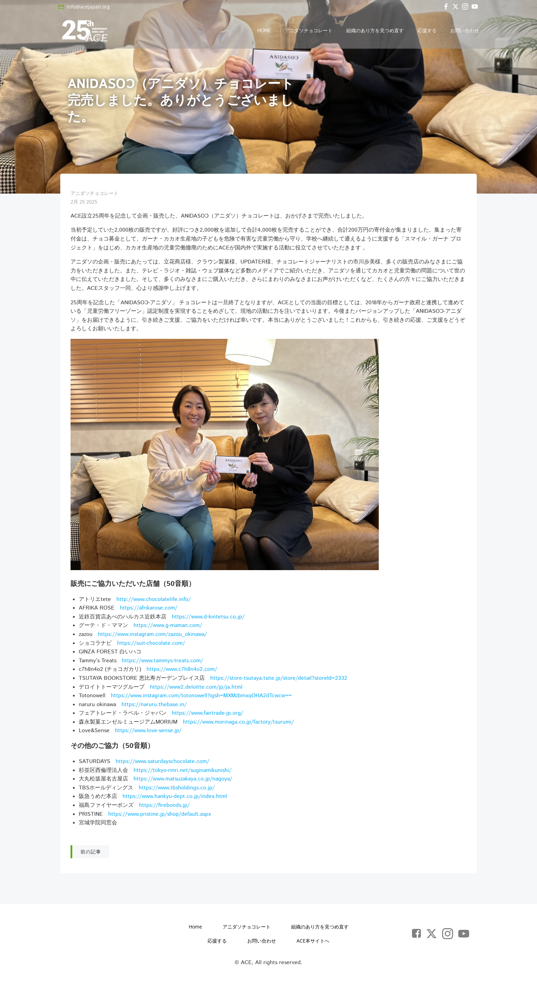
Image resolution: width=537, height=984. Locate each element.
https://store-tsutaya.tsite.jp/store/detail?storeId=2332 (278, 679)
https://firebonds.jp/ (164, 806)
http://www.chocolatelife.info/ (153, 600)
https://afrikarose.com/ (148, 609)
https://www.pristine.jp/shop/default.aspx (159, 815)
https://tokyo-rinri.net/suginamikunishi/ (183, 771)
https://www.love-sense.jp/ (148, 732)
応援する (427, 31)
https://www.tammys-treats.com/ (162, 661)
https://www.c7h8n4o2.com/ (182, 670)
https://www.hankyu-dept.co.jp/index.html (175, 797)
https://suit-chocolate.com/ (151, 644)
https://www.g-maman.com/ (168, 626)
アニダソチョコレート (309, 31)
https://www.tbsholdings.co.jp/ (177, 788)
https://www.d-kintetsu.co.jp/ (208, 618)
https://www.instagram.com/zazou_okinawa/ (152, 635)
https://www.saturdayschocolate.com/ (162, 762)
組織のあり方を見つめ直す (375, 31)
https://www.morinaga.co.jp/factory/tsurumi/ (238, 723)
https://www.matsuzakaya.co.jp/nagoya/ (183, 780)
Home (264, 31)
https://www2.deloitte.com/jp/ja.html (196, 688)
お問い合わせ (465, 31)
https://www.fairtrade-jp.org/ (207, 714)
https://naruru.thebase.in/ (154, 705)
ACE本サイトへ (313, 942)
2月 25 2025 (84, 202)
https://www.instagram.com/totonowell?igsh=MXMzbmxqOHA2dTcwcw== (201, 697)
